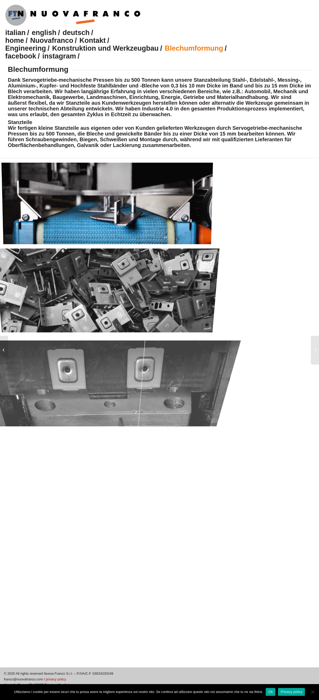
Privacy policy (291, 692)
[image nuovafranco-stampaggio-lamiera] (109, 204)
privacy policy (56, 679)
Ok (270, 692)
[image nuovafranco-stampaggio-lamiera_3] (109, 288)
